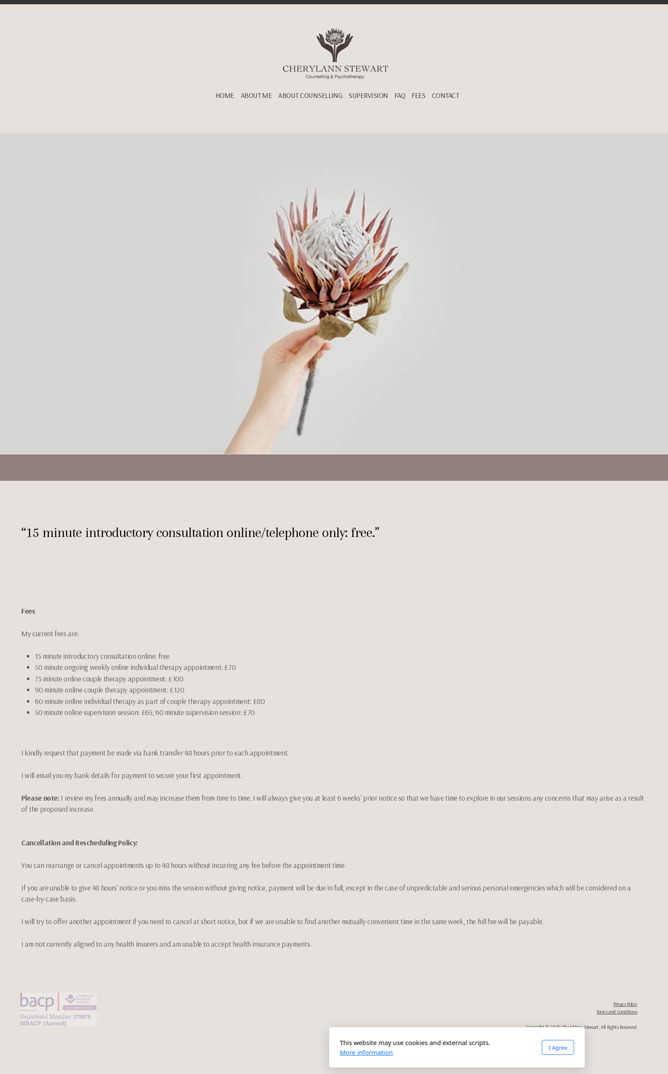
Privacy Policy (625, 1004)
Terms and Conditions (616, 1011)
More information (243, 1052)
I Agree (435, 1047)
